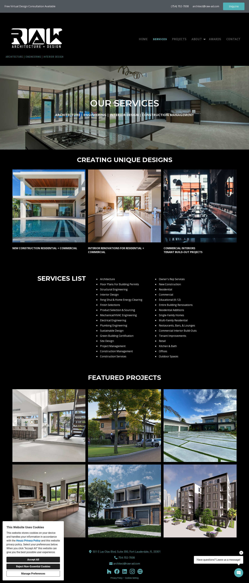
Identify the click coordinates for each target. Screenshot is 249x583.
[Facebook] (116, 571)
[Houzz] (109, 571)
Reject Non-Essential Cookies (33, 566)
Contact (233, 39)
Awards (215, 39)
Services (160, 39)
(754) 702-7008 (180, 6)
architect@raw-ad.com (206, 6)
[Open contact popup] (238, 572)
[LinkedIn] (124, 571)
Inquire (234, 6)
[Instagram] (132, 571)
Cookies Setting (132, 578)
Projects (179, 39)
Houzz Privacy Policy (28, 540)
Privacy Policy (116, 578)
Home (143, 39)
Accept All (33, 559)
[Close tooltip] (241, 553)
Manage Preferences (33, 573)
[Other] (140, 571)
